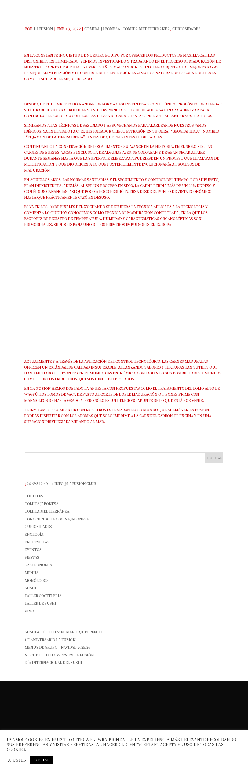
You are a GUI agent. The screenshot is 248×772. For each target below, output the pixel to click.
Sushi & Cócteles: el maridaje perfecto (64, 631)
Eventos (33, 549)
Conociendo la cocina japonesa (57, 518)
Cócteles (34, 495)
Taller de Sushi (40, 603)
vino (29, 610)
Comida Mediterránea (146, 28)
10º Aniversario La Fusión (50, 639)
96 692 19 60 (37, 483)
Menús (31, 572)
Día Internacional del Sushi (53, 662)
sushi (30, 587)
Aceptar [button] (41, 759)
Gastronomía (38, 564)
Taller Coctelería (43, 595)
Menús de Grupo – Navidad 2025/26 (57, 647)
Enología (34, 534)
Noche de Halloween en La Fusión (59, 654)
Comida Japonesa (102, 28)
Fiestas (32, 557)
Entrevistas (37, 542)
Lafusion (43, 28)
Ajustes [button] (17, 760)
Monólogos (37, 580)
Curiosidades (186, 28)
